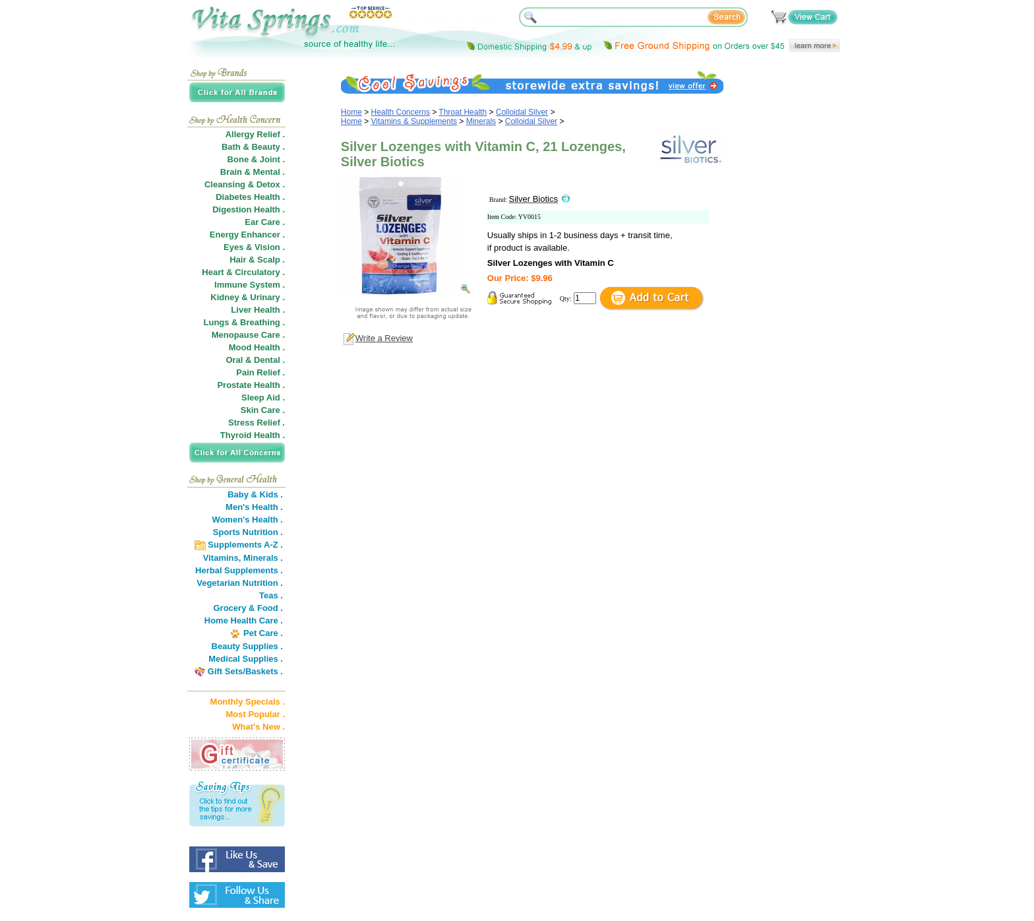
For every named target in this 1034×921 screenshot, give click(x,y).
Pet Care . (263, 633)
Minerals (481, 121)
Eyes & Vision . (254, 247)
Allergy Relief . (255, 134)
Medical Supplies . (245, 659)
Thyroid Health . (252, 435)
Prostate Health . (251, 385)
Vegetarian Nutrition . (240, 583)
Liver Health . (258, 310)
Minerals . (263, 558)
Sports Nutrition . (248, 532)
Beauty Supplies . (247, 646)
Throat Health (463, 112)
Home (351, 112)
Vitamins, (222, 558)
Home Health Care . (243, 620)
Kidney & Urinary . (247, 297)
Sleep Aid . (263, 397)
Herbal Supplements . (239, 570)
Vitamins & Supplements (414, 121)
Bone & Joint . (256, 159)
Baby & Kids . (255, 494)
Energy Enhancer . (247, 234)
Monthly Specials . (247, 702)
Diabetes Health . (250, 197)
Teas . (271, 595)
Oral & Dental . (255, 360)
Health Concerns (400, 112)
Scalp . (271, 260)
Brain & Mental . (252, 172)
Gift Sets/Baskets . (245, 671)
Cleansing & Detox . (244, 184)
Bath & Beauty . (253, 147)
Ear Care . (265, 222)
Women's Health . (247, 519)
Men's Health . (254, 507)
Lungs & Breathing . (245, 322)
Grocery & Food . (248, 608)
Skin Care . (263, 410)
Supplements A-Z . (245, 545)
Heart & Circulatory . (243, 272)
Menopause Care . (248, 335)
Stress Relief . (256, 423)
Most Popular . (255, 714)
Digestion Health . (248, 209)
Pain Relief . (260, 372)
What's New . (258, 727)
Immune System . (249, 285)
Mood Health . (257, 347)
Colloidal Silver (522, 112)
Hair (237, 260)
